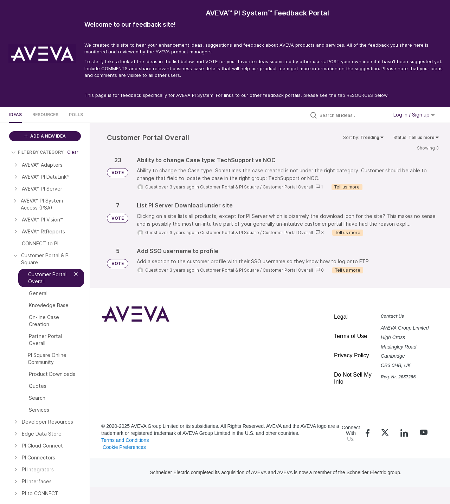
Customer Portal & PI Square (229, 187)
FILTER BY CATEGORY (37, 152)
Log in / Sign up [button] (414, 115)
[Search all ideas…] (352, 115)
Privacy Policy (351, 355)
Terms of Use (350, 336)
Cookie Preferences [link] (124, 447)
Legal (341, 317)
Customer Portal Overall (288, 187)
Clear (72, 152)
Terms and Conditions (125, 440)
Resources (45, 114)
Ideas (15, 114)
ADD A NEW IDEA (45, 136)
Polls (76, 114)
